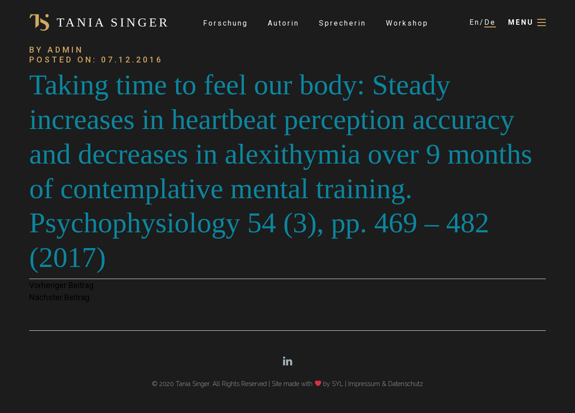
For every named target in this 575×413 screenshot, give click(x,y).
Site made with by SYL (308, 383)
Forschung (225, 23)
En (474, 22)
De (490, 22)
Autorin (283, 23)
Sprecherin (342, 23)
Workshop (407, 23)
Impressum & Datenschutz (385, 383)
